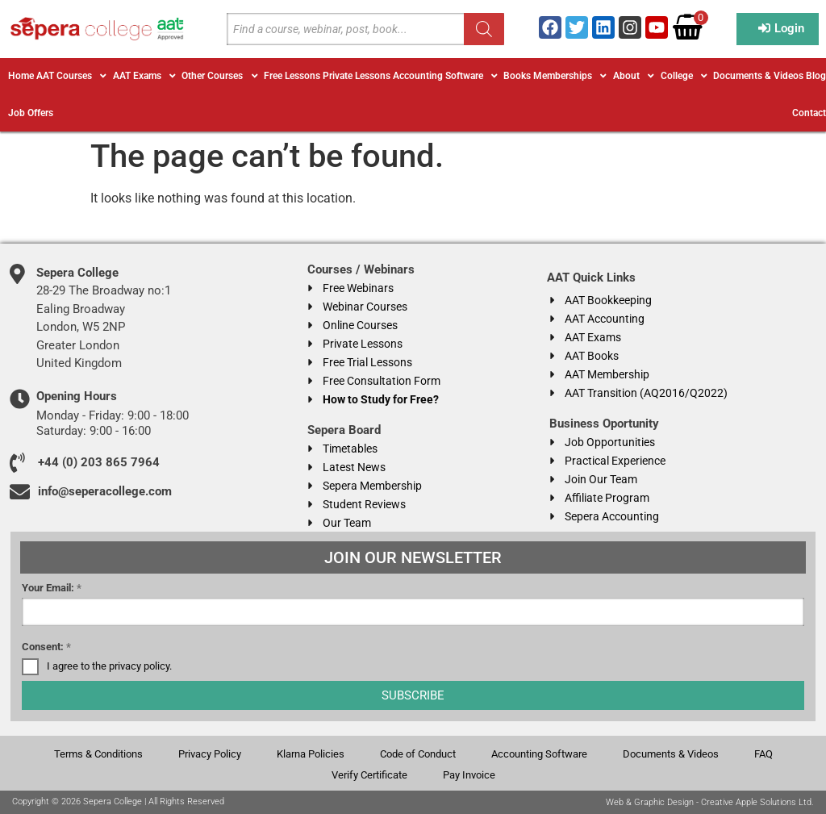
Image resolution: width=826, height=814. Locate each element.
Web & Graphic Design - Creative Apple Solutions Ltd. (710, 802)
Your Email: (51, 588)
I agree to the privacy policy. (109, 666)
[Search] (484, 29)
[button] (73, 75)
